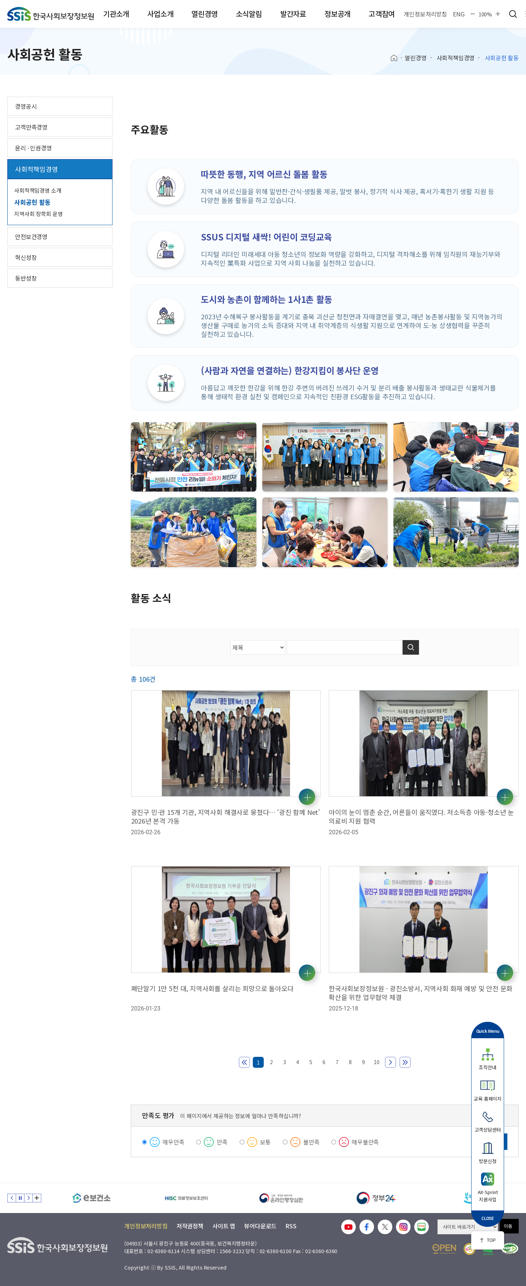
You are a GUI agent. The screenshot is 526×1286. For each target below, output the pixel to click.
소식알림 (249, 13)
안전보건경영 (31, 236)
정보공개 (337, 13)
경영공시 (26, 106)
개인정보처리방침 (425, 14)
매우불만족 (365, 1141)
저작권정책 (189, 1225)
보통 (265, 1141)
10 (377, 1062)
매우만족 (173, 1141)
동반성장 (26, 278)
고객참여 (381, 13)
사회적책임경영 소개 (37, 190)
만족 (222, 1141)
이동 (508, 1226)
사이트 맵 (223, 1225)
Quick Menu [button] (487, 1031)
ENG (459, 14)
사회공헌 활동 (32, 202)
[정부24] (376, 1198)
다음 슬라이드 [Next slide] (28, 1198)
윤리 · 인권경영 (33, 147)
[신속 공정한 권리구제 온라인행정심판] (281, 1198)
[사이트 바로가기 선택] (467, 1227)
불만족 (311, 1141)
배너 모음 (37, 1198)
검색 (513, 14)
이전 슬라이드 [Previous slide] (11, 1198)
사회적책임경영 (455, 58)
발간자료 (293, 13)
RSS (291, 1225)
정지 (20, 1198)
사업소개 (160, 13)
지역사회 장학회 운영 (38, 213)
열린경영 (204, 13)
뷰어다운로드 (260, 1225)
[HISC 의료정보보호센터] (186, 1198)
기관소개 (116, 13)
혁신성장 (26, 257)
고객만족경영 (31, 127)
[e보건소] (91, 1198)
